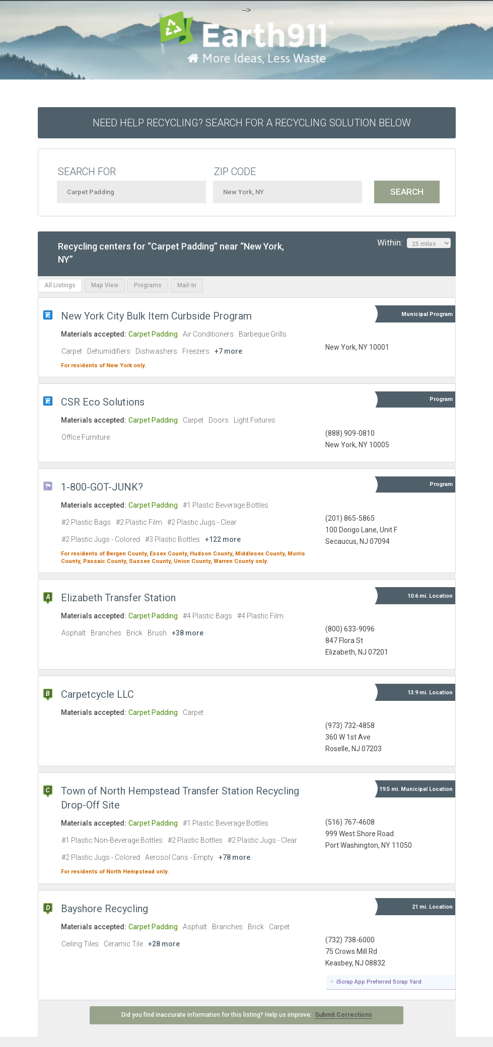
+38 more (187, 633)
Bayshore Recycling (104, 909)
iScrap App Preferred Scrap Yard (378, 982)
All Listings (60, 285)
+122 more (223, 539)
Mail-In (186, 285)
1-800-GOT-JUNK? (102, 487)
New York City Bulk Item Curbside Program (156, 316)
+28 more (164, 944)
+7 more (228, 351)
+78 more (234, 857)
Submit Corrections (343, 1014)
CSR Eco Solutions (103, 402)
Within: (414, 243)
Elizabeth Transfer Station (118, 598)
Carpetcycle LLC (97, 694)
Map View (104, 285)
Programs (148, 285)
